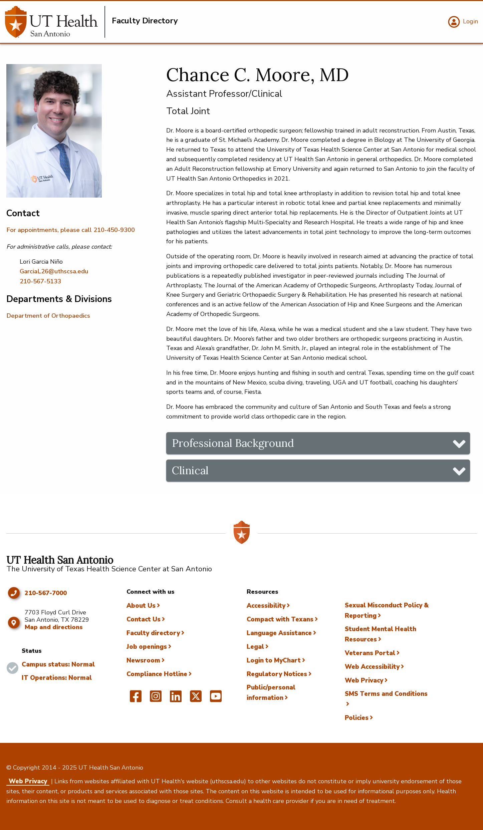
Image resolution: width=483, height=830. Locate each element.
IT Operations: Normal (57, 677)
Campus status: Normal (58, 664)
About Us (141, 605)
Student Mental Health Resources (380, 634)
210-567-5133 (40, 281)
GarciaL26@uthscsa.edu (54, 271)
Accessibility (266, 605)
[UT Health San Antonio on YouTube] (216, 699)
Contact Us (144, 619)
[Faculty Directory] (55, 22)
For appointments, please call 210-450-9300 (70, 230)
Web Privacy (364, 680)
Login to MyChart (274, 660)
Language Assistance (279, 633)
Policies (357, 718)
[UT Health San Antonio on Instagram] (156, 699)
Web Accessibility (372, 666)
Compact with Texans (280, 619)
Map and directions (54, 627)
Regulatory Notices (277, 674)
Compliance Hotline (157, 674)
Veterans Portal (370, 653)
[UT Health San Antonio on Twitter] (196, 699)
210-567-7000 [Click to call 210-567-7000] (46, 593)
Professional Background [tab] (233, 443)
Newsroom (143, 660)
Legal (255, 646)
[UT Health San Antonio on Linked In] (176, 699)
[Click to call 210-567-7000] (13, 593)
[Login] (462, 22)
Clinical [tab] (190, 470)
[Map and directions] (13, 623)
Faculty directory (153, 633)
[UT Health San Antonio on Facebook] (136, 699)
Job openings (147, 646)
